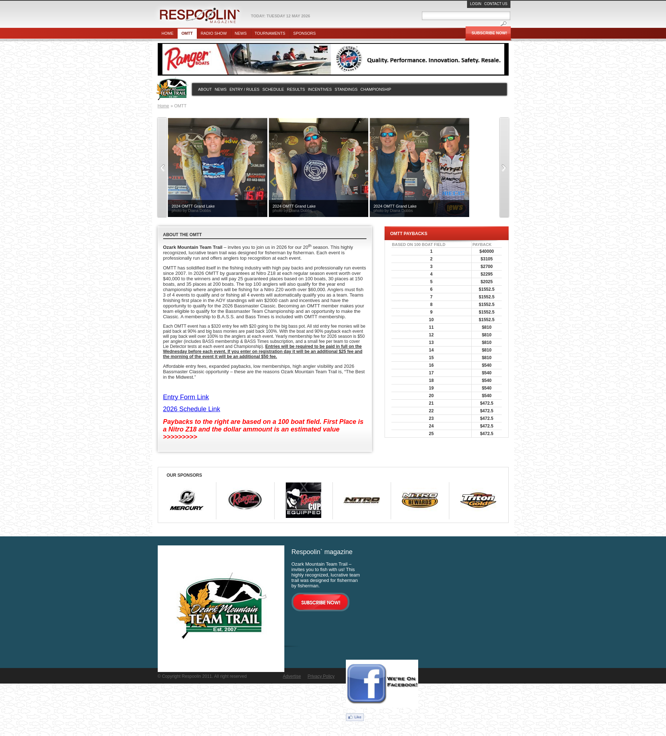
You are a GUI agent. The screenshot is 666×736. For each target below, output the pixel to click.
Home (168, 33)
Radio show (214, 33)
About (205, 89)
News (241, 33)
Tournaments (270, 33)
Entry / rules (244, 89)
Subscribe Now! (489, 33)
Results (296, 89)
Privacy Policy (321, 676)
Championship (375, 89)
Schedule (273, 89)
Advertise (292, 676)
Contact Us (495, 4)
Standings (346, 89)
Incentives (320, 89)
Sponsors (304, 33)
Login (475, 4)
